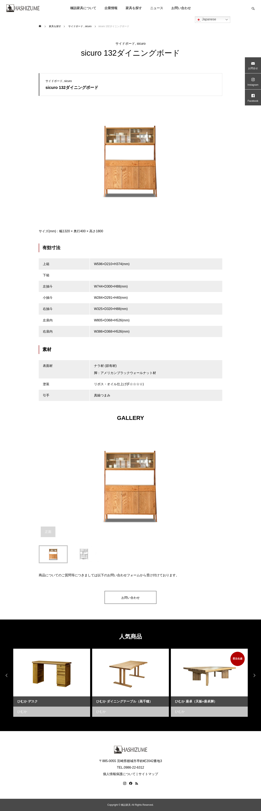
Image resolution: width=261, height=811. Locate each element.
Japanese (206, 19)
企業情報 (110, 8)
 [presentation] (256, 676)
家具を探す (134, 8)
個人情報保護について (119, 774)
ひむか (22, 711)
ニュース (156, 8)
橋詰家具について (83, 8)
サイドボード (125, 43)
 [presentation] (5, 676)
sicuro (141, 43)
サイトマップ (148, 774)
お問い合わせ (181, 8)
